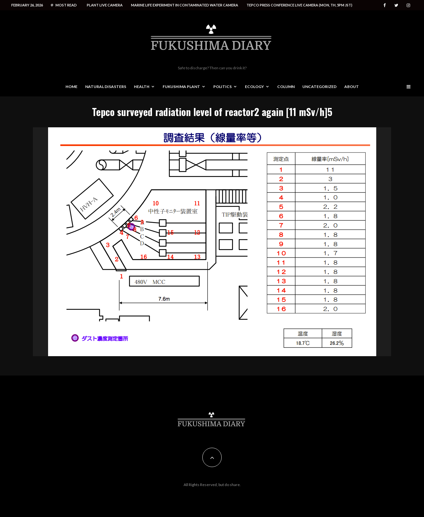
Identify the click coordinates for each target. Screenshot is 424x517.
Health (141, 86)
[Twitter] (396, 5)
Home (71, 86)
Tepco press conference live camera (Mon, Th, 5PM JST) (299, 5)
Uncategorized (319, 86)
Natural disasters (105, 86)
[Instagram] (408, 5)
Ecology (254, 86)
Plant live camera (105, 5)
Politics (222, 86)
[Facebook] (384, 5)
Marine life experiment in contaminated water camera (184, 5)
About (351, 86)
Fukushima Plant (181, 86)
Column (286, 86)
